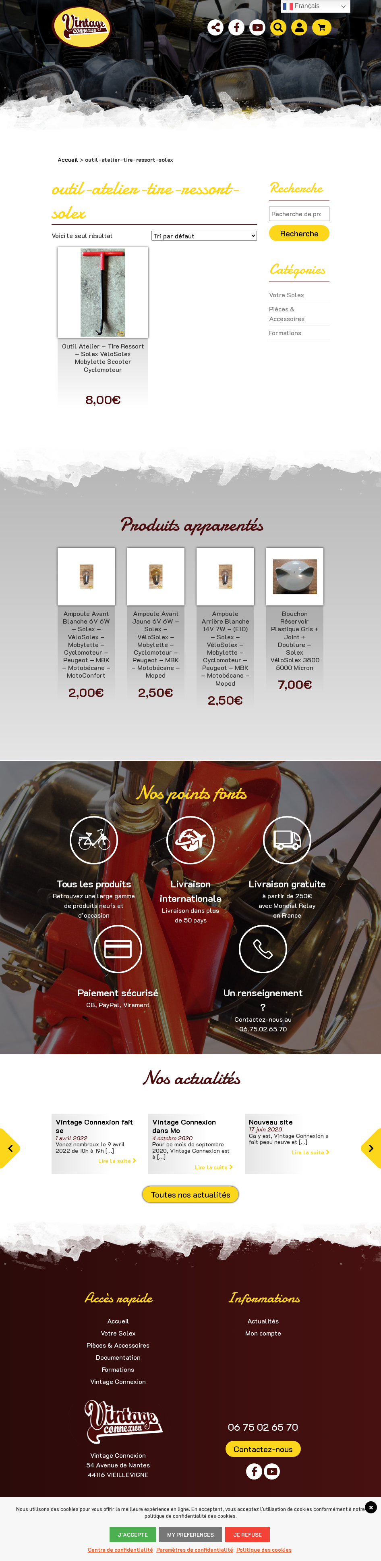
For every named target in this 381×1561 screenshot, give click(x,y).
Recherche (299, 233)
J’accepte (133, 1534)
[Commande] (204, 236)
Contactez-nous (263, 1449)
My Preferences (190, 1534)
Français (301, 6)
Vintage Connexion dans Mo (184, 1126)
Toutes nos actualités (190, 1194)
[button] (10, 1148)
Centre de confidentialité (120, 1549)
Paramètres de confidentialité (194, 1549)
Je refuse (247, 1534)
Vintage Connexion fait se (94, 1126)
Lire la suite (117, 1161)
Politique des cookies (264, 1549)
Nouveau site (271, 1122)
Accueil (68, 159)
